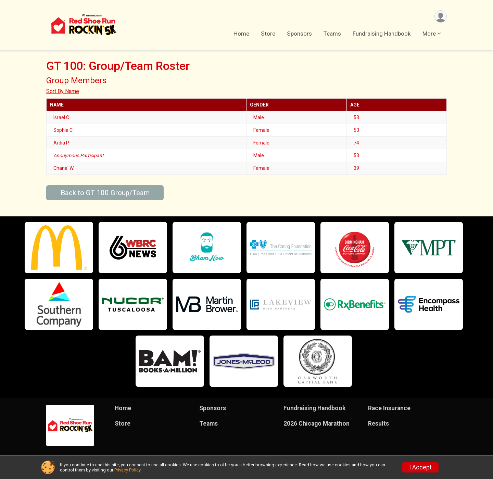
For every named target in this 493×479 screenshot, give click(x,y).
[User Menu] (440, 16)
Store (268, 33)
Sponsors (299, 33)
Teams (332, 33)
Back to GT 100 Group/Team (105, 193)
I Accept (420, 467)
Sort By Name (62, 91)
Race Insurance (389, 408)
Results (378, 423)
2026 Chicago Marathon (316, 423)
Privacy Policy (127, 469)
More (429, 33)
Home (241, 33)
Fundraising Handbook (382, 33)
